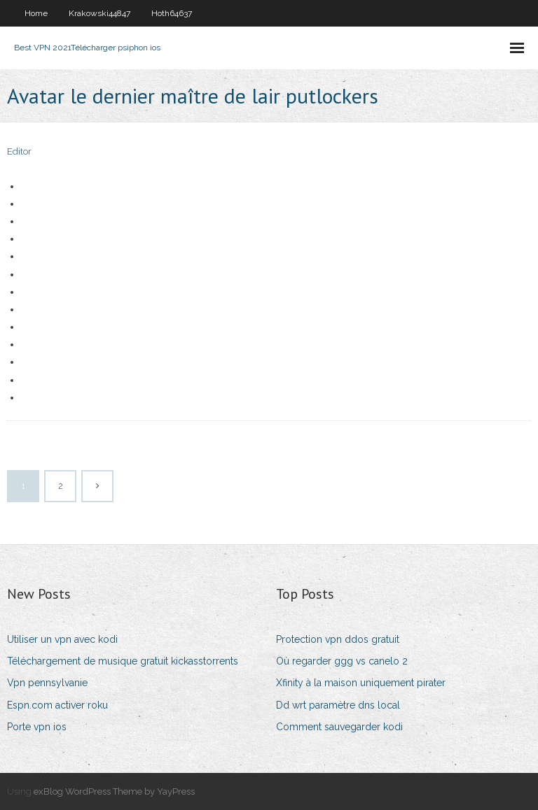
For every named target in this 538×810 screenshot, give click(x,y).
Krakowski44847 (99, 13)
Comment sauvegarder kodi (339, 726)
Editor (19, 151)
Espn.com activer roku (57, 705)
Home (36, 13)
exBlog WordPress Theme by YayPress (114, 791)
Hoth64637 (171, 13)
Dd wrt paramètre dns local (338, 705)
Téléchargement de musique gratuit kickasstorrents (122, 661)
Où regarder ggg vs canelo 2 (342, 661)
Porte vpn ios (37, 726)
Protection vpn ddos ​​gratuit (337, 639)
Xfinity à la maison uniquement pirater (361, 682)
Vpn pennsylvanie (47, 682)
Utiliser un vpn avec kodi (62, 639)
